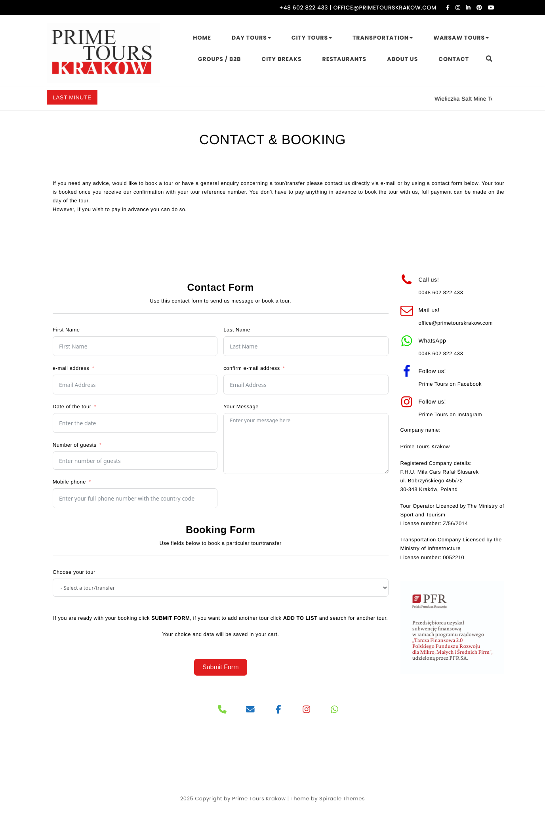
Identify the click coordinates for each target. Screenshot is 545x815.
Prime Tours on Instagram (450, 414)
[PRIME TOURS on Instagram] (307, 709)
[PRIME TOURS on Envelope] (250, 709)
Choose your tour (74, 572)
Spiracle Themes (342, 798)
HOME (202, 38)
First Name (66, 330)
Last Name (236, 330)
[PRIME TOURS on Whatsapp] (334, 709)
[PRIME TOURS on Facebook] (279, 709)
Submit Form (220, 667)
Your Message (241, 406)
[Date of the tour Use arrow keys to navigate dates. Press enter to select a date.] (135, 423)
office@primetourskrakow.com (456, 323)
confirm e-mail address (251, 368)
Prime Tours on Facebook (450, 384)
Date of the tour (72, 406)
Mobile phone (69, 482)
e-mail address (71, 368)
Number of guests (75, 445)
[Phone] (222, 709)
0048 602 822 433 (441, 292)
